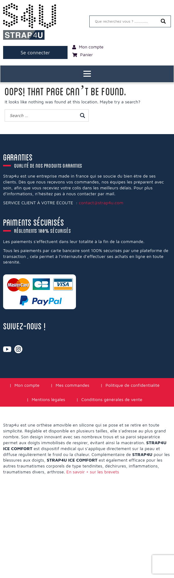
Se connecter (35, 52)
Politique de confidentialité (133, 385)
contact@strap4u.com (101, 202)
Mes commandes (72, 385)
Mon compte (26, 385)
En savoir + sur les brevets (92, 471)
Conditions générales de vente (111, 399)
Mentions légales (48, 399)
